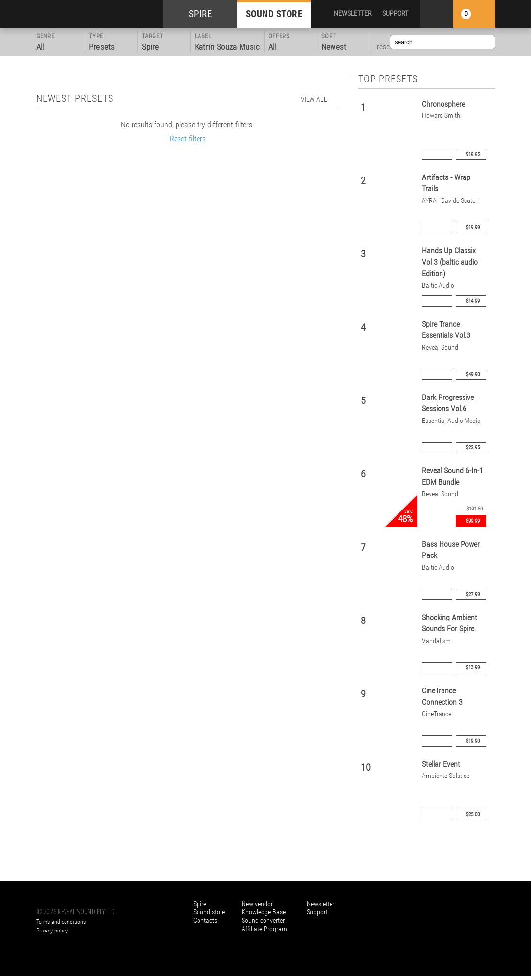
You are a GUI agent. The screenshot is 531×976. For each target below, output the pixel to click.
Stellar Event (441, 764)
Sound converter (263, 920)
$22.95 (473, 447)
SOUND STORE (274, 14)
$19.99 (473, 227)
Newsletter (320, 904)
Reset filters (188, 138)
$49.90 (473, 374)
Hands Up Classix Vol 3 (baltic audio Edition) (450, 262)
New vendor (257, 904)
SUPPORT (395, 13)
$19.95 (473, 154)
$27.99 (473, 594)
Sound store (209, 912)
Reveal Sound (440, 347)
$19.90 (473, 741)
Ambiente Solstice (445, 776)
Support (317, 912)
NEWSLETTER (353, 13)
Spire (199, 904)
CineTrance (436, 714)
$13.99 (473, 668)
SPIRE (200, 14)
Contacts (205, 920)
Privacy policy (52, 930)
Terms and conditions (61, 921)
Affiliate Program (264, 928)
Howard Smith (441, 115)
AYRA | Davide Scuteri (450, 201)
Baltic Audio (438, 285)
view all (314, 99)
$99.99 (473, 521)
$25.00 (473, 814)
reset (384, 47)
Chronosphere (443, 104)
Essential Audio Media (451, 421)
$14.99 (473, 301)
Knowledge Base (264, 912)
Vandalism (436, 641)
